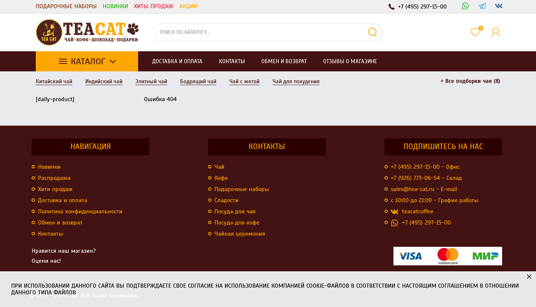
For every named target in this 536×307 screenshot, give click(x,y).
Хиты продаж (153, 6)
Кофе (221, 178)
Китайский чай (54, 81)
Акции (188, 6)
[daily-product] (55, 99)
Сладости (226, 200)
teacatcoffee (412, 212)
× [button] (529, 276)
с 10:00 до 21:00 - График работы (434, 200)
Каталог (88, 61)
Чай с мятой (244, 81)
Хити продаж (55, 189)
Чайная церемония (239, 233)
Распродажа (54, 178)
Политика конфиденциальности (80, 211)
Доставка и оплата (62, 200)
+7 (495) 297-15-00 (421, 223)
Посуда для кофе (236, 222)
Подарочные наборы (66, 6)
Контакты (50, 233)
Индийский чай (103, 81)
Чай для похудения (296, 81)
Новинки (115, 6)
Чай (219, 167)
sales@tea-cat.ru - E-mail (424, 189)
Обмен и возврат (60, 222)
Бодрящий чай (198, 81)
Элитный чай (151, 81)
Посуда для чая (234, 211)
